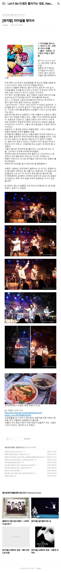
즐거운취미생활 (9, 447)
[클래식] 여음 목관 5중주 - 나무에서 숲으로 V (19, 459)
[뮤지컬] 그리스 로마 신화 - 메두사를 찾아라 (19, 473)
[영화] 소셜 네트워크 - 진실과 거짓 (16, 454)
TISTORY (31, 568)
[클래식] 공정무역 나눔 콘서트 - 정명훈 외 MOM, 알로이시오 (24, 457)
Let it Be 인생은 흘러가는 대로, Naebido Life (30, 3)
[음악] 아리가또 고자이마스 (13, 451)
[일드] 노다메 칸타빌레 (12, 470)
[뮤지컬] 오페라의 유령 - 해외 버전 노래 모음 (19, 465)
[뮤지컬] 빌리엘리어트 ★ (13, 462)
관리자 (39, 568)
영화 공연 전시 (20, 447)
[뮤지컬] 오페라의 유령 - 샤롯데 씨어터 (17, 468)
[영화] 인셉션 (9, 476)
